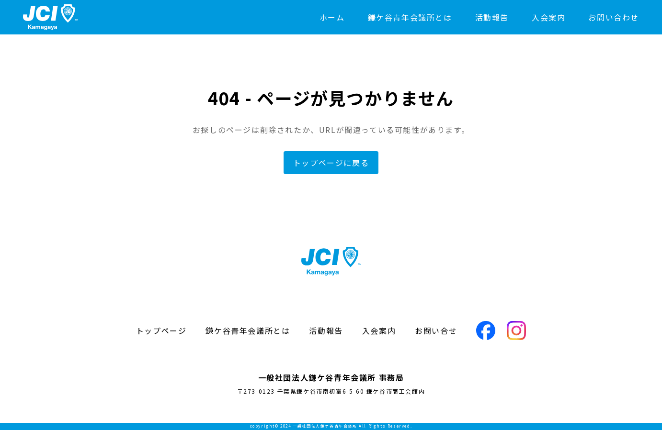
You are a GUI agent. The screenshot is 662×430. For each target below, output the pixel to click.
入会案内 (548, 17)
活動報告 (492, 17)
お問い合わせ (613, 17)
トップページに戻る (331, 162)
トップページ (161, 330)
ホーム (332, 17)
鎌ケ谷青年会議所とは (410, 17)
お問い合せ (436, 330)
